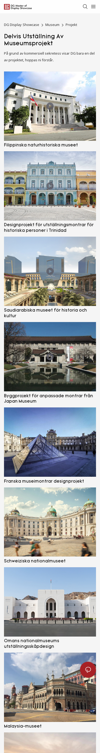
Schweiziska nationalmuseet (35, 561)
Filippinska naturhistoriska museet (41, 145)
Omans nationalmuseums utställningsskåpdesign (31, 644)
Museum (52, 24)
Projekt (71, 24)
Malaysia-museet (23, 726)
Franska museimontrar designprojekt (44, 481)
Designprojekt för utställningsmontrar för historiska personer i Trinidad (49, 228)
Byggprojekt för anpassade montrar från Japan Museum (48, 399)
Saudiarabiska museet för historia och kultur (45, 313)
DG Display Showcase (21, 24)
